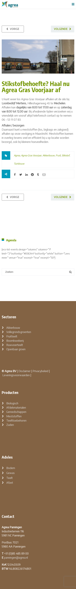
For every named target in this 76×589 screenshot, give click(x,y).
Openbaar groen (15, 349)
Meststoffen (14, 416)
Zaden (10, 425)
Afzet (9, 482)
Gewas (10, 473)
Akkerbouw (49, 155)
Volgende (61, 28)
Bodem (10, 468)
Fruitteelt (11, 336)
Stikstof (66, 155)
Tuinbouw (19, 163)
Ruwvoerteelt (14, 345)
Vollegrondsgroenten (18, 332)
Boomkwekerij (15, 340)
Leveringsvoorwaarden (16, 375)
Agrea (17, 155)
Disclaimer (24, 371)
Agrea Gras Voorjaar (31, 155)
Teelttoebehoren (16, 420)
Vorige (14, 28)
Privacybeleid (40, 371)
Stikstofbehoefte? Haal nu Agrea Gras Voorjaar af (36, 87)
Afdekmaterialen (16, 407)
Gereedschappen (16, 412)
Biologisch (12, 403)
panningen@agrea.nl (16, 557)
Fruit (58, 155)
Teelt (9, 478)
